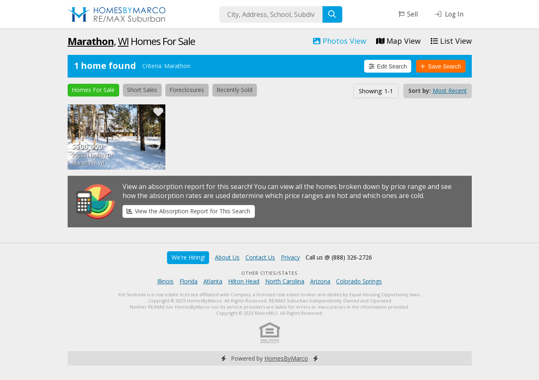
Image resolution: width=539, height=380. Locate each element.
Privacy (290, 257)
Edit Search (388, 66)
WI (123, 41)
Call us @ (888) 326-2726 (339, 257)
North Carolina (284, 281)
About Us (227, 257)
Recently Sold (234, 90)
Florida (188, 281)
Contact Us (260, 257)
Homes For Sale (93, 90)
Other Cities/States (269, 273)
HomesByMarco (286, 358)
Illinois (165, 281)
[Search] (332, 14)
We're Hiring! (188, 257)
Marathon (91, 41)
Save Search (440, 66)
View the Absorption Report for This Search (188, 211)
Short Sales (142, 90)
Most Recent (450, 90)
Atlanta (212, 281)
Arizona (320, 281)
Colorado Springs (359, 281)
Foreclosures (186, 90)
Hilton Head (243, 281)
